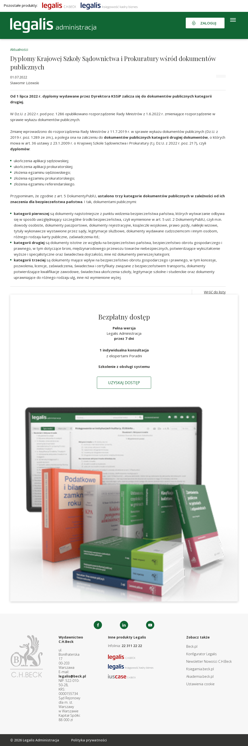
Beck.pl (191, 646)
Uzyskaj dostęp (124, 382)
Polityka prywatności (89, 740)
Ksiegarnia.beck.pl (200, 669)
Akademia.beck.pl (200, 676)
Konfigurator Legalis (201, 654)
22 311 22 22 (132, 645)
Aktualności (19, 49)
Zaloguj (208, 23)
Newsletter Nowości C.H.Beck (209, 661)
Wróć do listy (215, 291)
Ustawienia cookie (200, 684)
